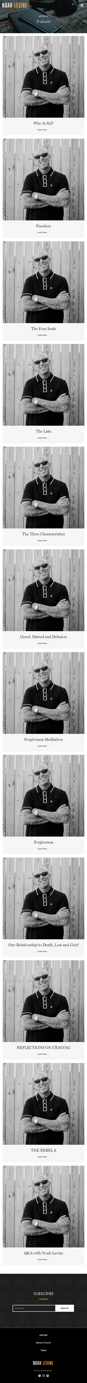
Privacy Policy (43, 1343)
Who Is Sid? (44, 123)
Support (43, 1335)
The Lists (43, 431)
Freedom (43, 225)
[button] (64, 1308)
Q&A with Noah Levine (43, 1253)
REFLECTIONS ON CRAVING (43, 1047)
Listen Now (43, 130)
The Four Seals (43, 328)
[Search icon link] (73, 4)
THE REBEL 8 (43, 1150)
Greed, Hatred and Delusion (43, 636)
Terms (43, 1350)
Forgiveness (43, 842)
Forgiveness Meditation (43, 739)
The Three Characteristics (43, 533)
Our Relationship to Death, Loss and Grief (43, 944)
